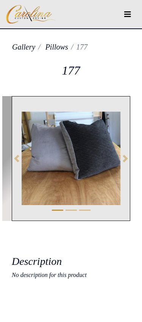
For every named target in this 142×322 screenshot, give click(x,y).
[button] (17, 158)
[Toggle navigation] (127, 14)
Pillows (56, 47)
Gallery (23, 47)
